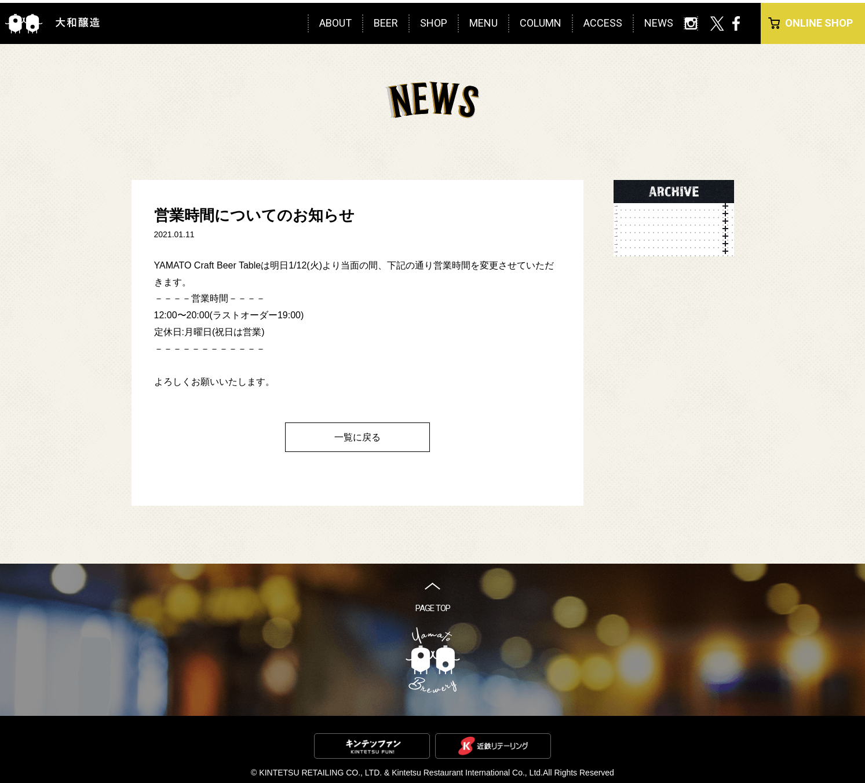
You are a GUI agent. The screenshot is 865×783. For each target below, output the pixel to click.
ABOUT (335, 23)
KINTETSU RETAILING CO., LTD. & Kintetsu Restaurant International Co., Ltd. (401, 772)
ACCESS (602, 23)
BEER (386, 23)
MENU (483, 23)
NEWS (658, 23)
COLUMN (540, 23)
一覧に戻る (357, 437)
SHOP (433, 23)
